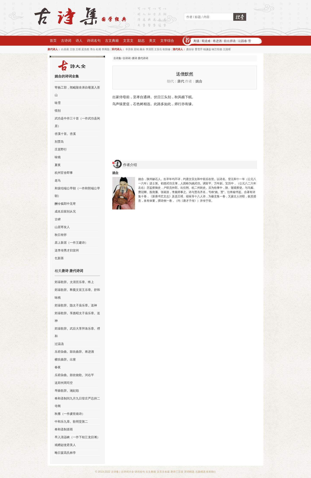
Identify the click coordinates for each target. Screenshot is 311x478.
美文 (152, 40)
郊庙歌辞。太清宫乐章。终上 (74, 282)
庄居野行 (61, 149)
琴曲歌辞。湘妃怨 (67, 390)
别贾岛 (59, 141)
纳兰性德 (217, 49)
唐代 (180, 81)
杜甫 (98, 49)
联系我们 (211, 471)
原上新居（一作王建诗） (71, 242)
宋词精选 (189, 471)
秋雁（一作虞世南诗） (70, 413)
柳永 (142, 49)
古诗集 (117, 58)
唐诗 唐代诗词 (140, 58)
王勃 (72, 49)
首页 (53, 40)
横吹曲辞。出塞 (65, 359)
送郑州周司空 (64, 383)
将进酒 (217, 41)
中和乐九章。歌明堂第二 (71, 421)
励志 (141, 40)
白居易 (65, 49)
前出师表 (230, 41)
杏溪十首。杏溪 (65, 133)
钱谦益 (207, 49)
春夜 (58, 367)
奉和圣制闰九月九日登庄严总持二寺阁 (77, 402)
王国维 (227, 49)
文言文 (128, 40)
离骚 (196, 41)
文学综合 (167, 40)
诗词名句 (94, 40)
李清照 (150, 49)
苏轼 (136, 49)
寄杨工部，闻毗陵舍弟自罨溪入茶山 (77, 91)
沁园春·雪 (244, 41)
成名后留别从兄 (65, 211)
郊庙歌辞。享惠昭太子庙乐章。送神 (77, 316)
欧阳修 (166, 49)
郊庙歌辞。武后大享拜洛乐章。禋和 (77, 332)
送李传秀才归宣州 (67, 250)
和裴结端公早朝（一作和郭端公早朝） (77, 192)
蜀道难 (206, 41)
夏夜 (58, 165)
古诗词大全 (127, 471)
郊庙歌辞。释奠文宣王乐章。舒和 (77, 289)
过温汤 (59, 344)
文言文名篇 (163, 471)
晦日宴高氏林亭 (65, 452)
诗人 (79, 40)
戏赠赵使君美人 (65, 445)
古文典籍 (112, 40)
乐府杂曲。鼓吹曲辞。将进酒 (74, 351)
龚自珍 (190, 49)
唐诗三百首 (176, 471)
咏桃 (58, 297)
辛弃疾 (129, 49)
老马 (58, 180)
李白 (92, 49)
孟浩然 (85, 49)
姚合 (198, 81)
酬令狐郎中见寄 (65, 203)
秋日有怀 (61, 235)
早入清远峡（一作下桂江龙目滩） (77, 437)
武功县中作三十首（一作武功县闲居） (77, 122)
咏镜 (58, 157)
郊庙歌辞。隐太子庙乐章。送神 (76, 305)
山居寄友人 (62, 227)
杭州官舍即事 (64, 172)
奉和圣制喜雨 (64, 429)
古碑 (58, 219)
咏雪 (58, 103)
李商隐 (105, 49)
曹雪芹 (199, 49)
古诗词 (66, 40)
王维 (78, 49)
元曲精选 (200, 471)
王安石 (158, 49)
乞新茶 (59, 258)
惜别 (58, 110)
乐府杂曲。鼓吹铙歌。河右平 (74, 375)
